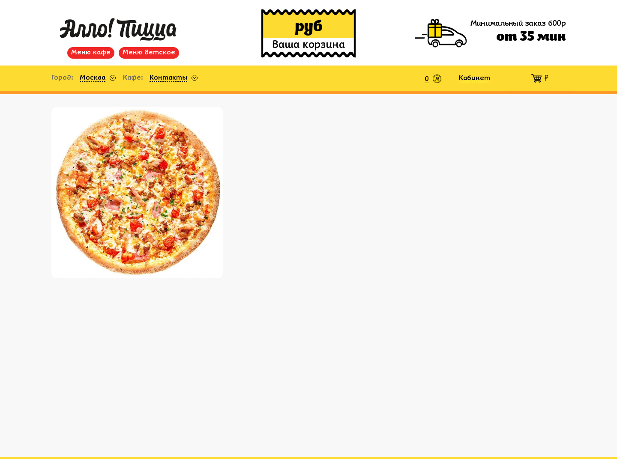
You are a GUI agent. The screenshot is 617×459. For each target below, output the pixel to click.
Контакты (168, 78)
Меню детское (149, 52)
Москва (92, 78)
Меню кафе (91, 52)
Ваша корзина (308, 45)
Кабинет (474, 78)
